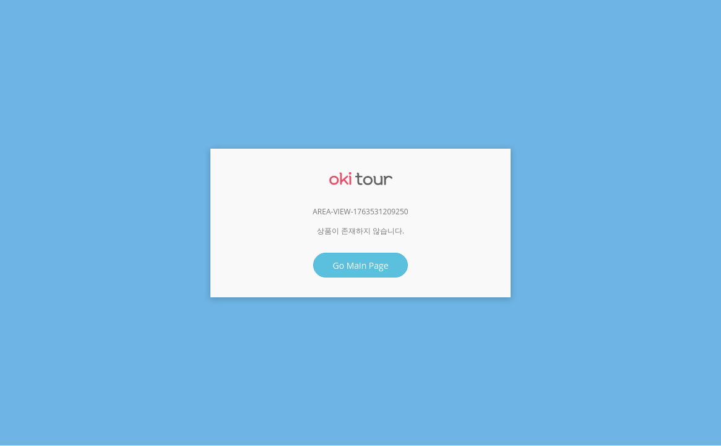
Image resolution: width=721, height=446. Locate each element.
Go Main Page (360, 265)
